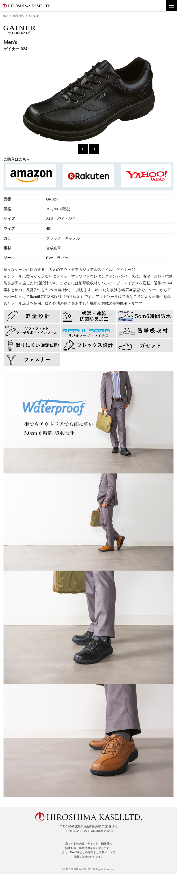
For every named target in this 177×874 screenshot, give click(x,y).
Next (94, 149)
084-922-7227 (78, 830)
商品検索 (18, 15)
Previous (83, 149)
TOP (5, 15)
